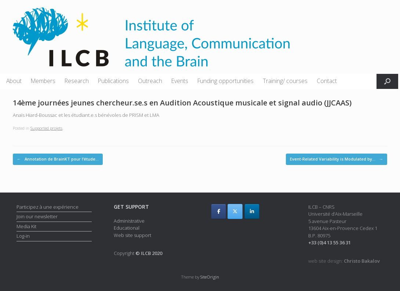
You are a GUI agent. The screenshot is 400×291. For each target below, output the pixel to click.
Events (179, 81)
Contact (327, 81)
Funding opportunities (225, 81)
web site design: (344, 261)
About (14, 81)
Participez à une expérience (48, 207)
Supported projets (46, 128)
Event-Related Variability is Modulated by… (336, 159)
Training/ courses (285, 81)
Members (43, 81)
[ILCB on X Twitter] (235, 211)
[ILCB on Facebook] (218, 211)
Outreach (150, 81)
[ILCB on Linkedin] (251, 211)
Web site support (132, 235)
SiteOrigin (209, 277)
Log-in (23, 236)
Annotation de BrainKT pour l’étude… (58, 159)
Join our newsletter (37, 216)
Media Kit (26, 226)
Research (77, 81)
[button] (387, 81)
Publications (113, 81)
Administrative (129, 221)
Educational (126, 227)
